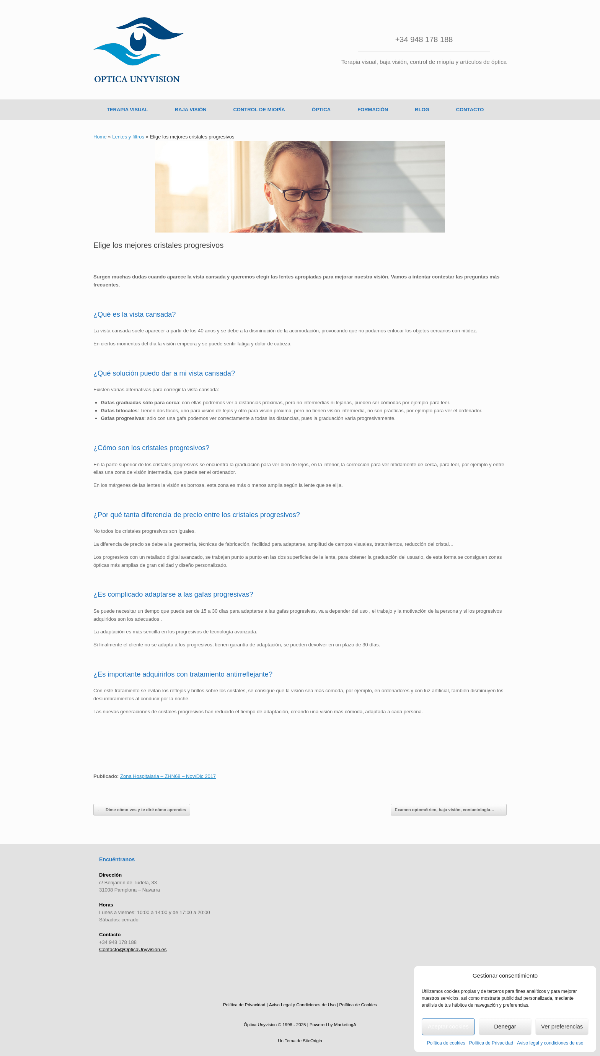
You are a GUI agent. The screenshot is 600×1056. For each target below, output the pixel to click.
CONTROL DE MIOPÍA (259, 109)
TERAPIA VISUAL (127, 109)
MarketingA (345, 1024)
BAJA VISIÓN (191, 109)
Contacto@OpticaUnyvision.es (133, 949)
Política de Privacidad (491, 1043)
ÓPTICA (321, 109)
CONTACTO (470, 109)
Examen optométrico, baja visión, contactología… (448, 810)
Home (100, 137)
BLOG (422, 109)
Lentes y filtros (128, 137)
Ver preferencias (562, 1026)
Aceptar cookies (448, 1026)
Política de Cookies (358, 1004)
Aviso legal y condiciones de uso (550, 1043)
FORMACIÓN (372, 109)
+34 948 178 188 (424, 39)
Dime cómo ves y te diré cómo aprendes (142, 810)
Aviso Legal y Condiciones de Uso (302, 1004)
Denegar (505, 1026)
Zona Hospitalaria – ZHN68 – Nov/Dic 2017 (168, 776)
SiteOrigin (312, 1040)
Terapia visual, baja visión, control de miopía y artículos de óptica (424, 62)
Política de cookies (446, 1043)
